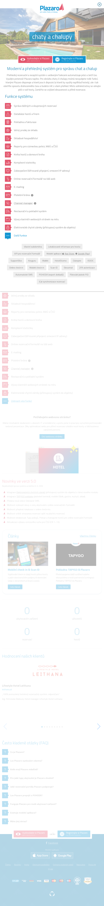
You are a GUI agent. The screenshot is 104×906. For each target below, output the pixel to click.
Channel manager (23, 203)
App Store (68, 253)
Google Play (82, 253)
